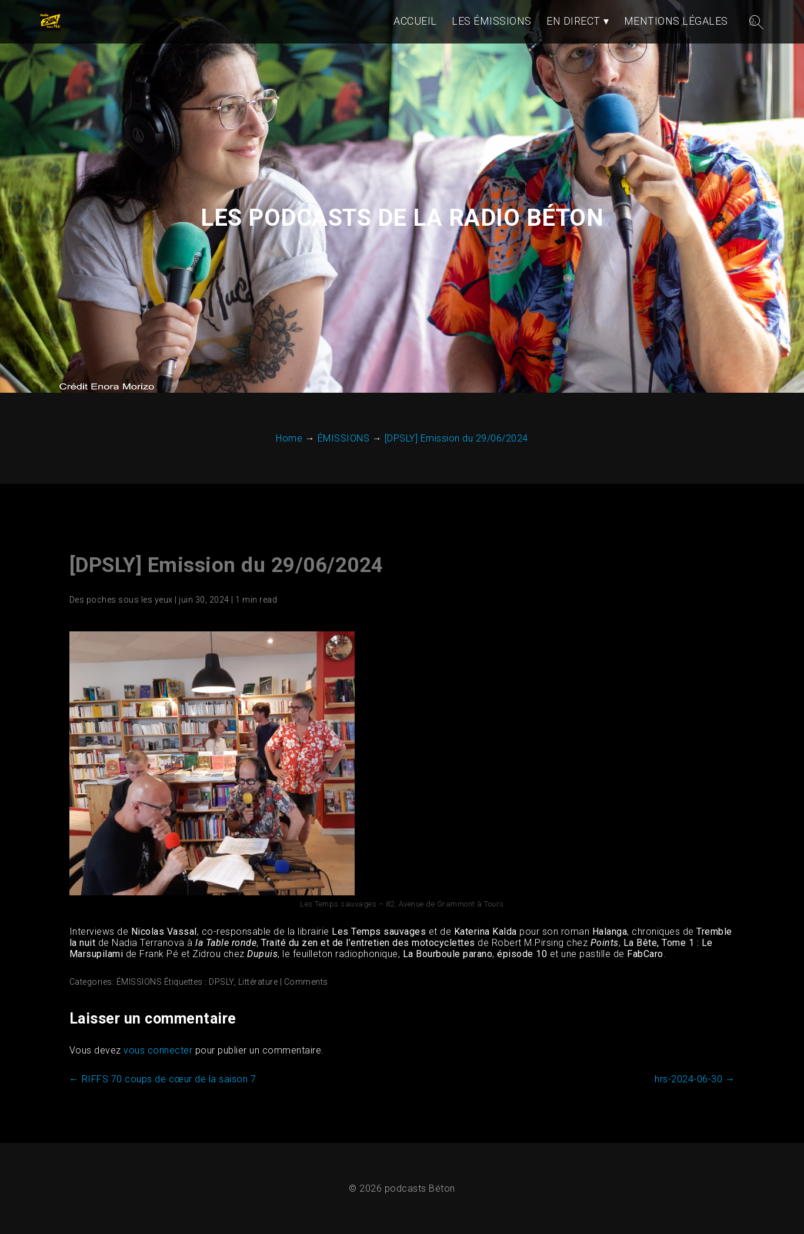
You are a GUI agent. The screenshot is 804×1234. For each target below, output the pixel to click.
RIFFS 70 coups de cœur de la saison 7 (162, 1079)
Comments (306, 981)
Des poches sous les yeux (121, 599)
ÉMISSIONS (139, 981)
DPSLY (221, 981)
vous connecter (158, 1050)
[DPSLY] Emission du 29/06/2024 (226, 565)
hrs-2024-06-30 (695, 1079)
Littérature (258, 981)
